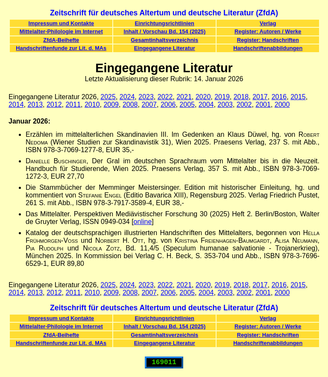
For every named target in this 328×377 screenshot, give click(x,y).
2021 (184, 96)
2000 (282, 104)
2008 (130, 104)
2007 (149, 104)
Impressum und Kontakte (61, 23)
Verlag (268, 23)
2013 (35, 104)
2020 (203, 96)
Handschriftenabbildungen (267, 48)
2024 (127, 96)
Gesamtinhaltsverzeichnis (164, 40)
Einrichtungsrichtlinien (164, 23)
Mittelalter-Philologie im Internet (61, 31)
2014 (16, 104)
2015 (298, 96)
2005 (187, 104)
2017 (260, 96)
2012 (54, 104)
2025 (108, 96)
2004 (206, 104)
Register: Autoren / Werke (267, 31)
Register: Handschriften (268, 40)
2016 (279, 96)
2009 (111, 104)
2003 (225, 104)
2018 (241, 96)
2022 (165, 96)
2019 (222, 96)
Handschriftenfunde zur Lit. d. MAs (61, 48)
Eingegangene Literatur (164, 48)
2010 (92, 104)
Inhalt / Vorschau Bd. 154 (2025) (164, 31)
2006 (168, 104)
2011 (73, 104)
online (143, 221)
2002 (244, 104)
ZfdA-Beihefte (61, 40)
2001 (263, 104)
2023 (146, 96)
